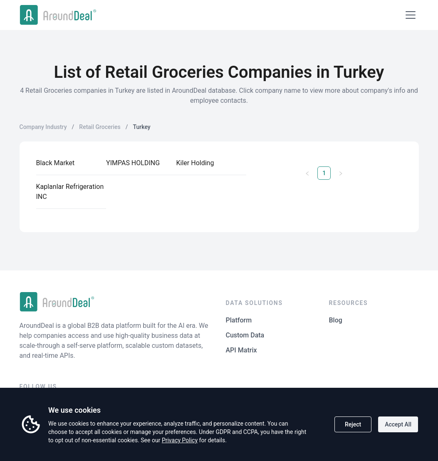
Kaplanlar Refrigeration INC (70, 192)
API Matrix (241, 350)
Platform (239, 320)
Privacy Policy (180, 440)
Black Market (55, 163)
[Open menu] (410, 15)
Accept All (398, 424)
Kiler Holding (195, 163)
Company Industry (43, 127)
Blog (335, 320)
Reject (353, 424)
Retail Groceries (99, 127)
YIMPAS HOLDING (133, 163)
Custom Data (245, 335)
